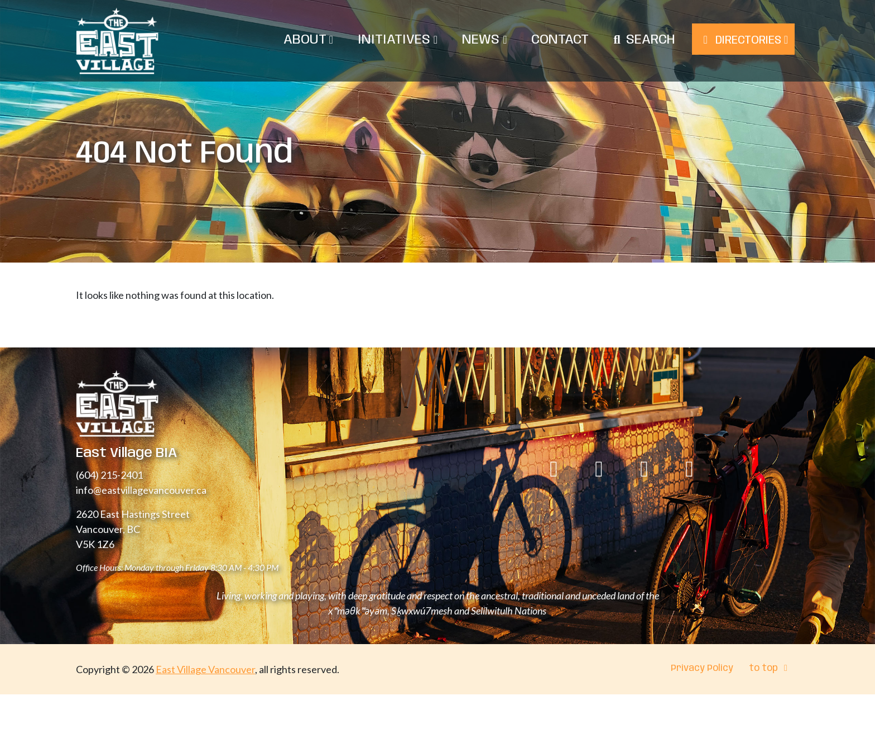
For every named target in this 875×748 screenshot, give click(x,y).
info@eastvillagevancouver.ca (141, 490)
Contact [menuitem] (560, 40)
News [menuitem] (484, 40)
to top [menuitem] (770, 668)
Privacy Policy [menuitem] (702, 668)
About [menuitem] (308, 40)
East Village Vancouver (205, 669)
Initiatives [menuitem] (398, 40)
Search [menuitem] (650, 40)
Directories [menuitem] (743, 40)
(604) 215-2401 (109, 475)
